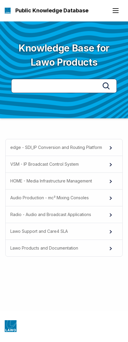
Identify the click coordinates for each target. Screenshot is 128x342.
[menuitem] (64, 147)
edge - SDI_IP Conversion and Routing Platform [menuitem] (61, 147)
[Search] (64, 86)
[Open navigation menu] (116, 10)
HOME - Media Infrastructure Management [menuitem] (61, 181)
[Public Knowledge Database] (8, 11)
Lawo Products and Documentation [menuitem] (61, 248)
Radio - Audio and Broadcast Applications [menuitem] (61, 214)
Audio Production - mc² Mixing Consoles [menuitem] (61, 197)
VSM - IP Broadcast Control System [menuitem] (61, 164)
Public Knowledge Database (51, 10)
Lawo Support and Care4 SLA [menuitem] (61, 231)
